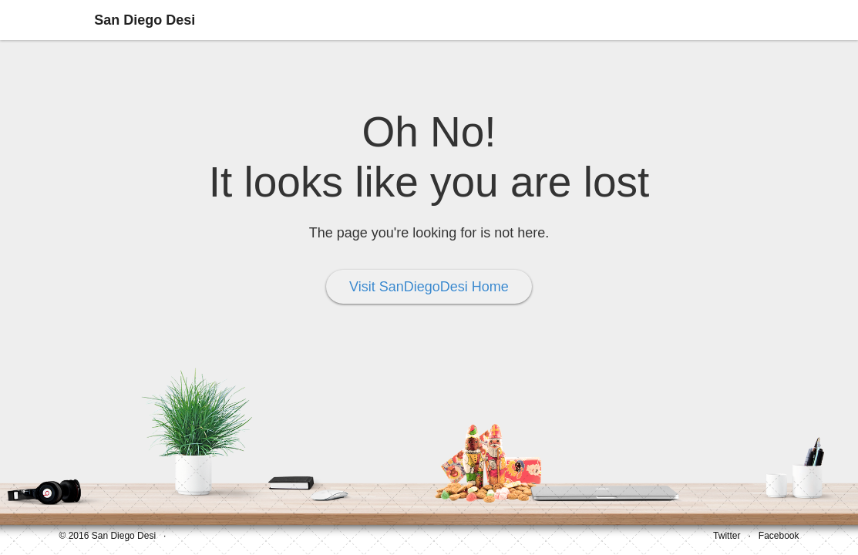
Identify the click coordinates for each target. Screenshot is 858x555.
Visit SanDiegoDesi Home (429, 286)
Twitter (726, 535)
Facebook (779, 535)
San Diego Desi (144, 20)
